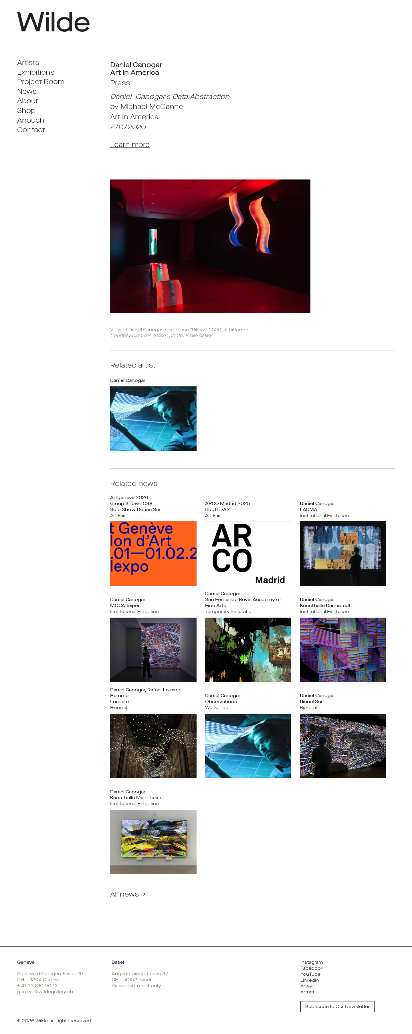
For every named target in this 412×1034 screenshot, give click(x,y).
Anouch (30, 120)
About (27, 100)
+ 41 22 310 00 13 (37, 986)
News (27, 91)
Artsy (306, 986)
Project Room (40, 81)
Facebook (311, 968)
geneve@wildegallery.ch (45, 992)
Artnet (307, 992)
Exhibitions (35, 72)
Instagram (311, 962)
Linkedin (309, 980)
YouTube (310, 974)
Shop (26, 110)
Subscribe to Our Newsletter (337, 1006)
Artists (28, 62)
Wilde (41, 1021)
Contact (31, 129)
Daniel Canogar (127, 380)
